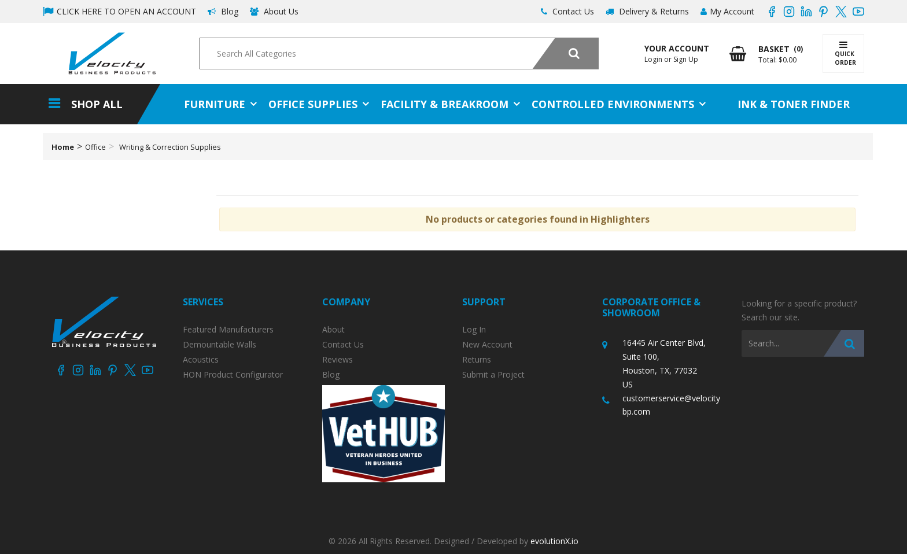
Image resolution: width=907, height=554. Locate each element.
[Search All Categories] (398, 53)
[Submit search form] (565, 53)
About (333, 329)
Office (95, 147)
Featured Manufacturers (228, 329)
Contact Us (567, 11)
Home (62, 147)
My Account (727, 11)
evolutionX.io (554, 540)
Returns (476, 359)
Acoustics (201, 359)
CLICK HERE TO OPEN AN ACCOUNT (119, 11)
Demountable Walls (219, 344)
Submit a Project (493, 374)
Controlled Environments (613, 104)
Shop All (97, 104)
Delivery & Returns (647, 11)
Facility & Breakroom (444, 104)
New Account (487, 344)
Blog (223, 11)
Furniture (214, 104)
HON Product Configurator (233, 374)
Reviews (337, 359)
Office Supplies (312, 104)
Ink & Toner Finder (794, 104)
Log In (474, 329)
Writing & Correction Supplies (170, 147)
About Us (274, 11)
